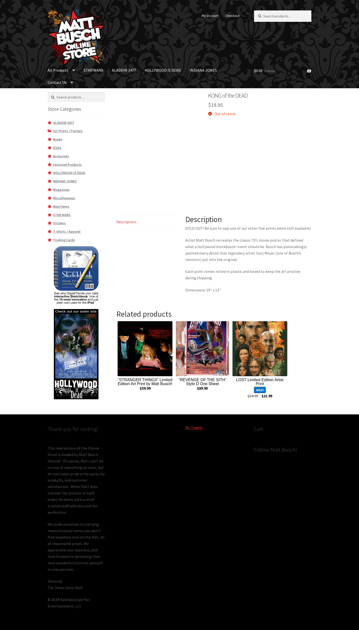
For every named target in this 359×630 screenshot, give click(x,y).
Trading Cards (64, 240)
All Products (58, 70)
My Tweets (194, 427)
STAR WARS (93, 70)
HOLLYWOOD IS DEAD (163, 70)
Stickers (59, 223)
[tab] (145, 222)
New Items (61, 206)
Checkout (233, 15)
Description (126, 221)
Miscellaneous (64, 198)
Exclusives (61, 156)
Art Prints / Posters (68, 131)
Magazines (61, 189)
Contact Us (57, 82)
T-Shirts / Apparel (66, 231)
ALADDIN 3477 (124, 70)
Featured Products (67, 164)
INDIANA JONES (203, 70)
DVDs (57, 147)
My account (210, 15)
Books (58, 139)
